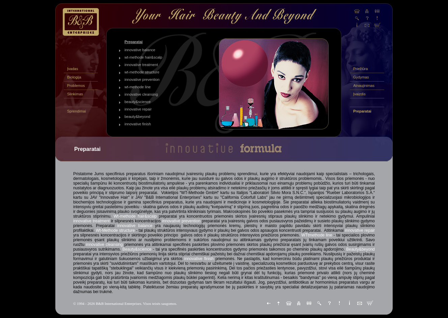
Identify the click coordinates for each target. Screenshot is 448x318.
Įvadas (72, 69)
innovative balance (139, 50)
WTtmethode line (316, 235)
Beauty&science (136, 249)
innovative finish (137, 124)
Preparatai (362, 111)
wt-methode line (137, 87)
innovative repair (138, 109)
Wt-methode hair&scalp (135, 216)
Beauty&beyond (360, 249)
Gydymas (361, 77)
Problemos (76, 86)
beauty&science (137, 102)
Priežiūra (360, 69)
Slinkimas (75, 94)
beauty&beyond (137, 117)
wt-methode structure (141, 72)
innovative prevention (142, 79)
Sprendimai (76, 111)
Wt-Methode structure (115, 230)
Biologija (74, 77)
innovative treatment (141, 65)
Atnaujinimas (363, 86)
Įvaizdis (359, 94)
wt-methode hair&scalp (143, 57)
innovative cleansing (141, 94)
